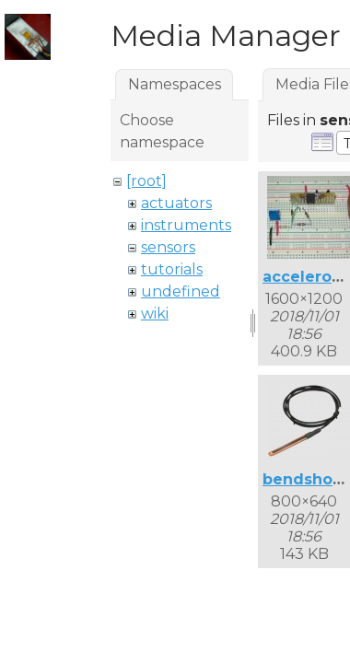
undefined (180, 291)
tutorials (172, 269)
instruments (186, 225)
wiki (155, 313)
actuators (176, 203)
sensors (168, 247)
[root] (146, 181)
